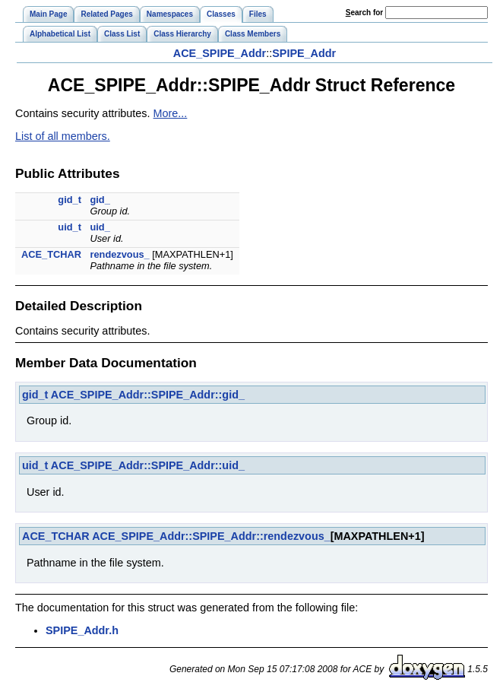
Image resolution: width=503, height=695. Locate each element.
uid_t (69, 227)
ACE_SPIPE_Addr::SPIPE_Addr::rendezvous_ (211, 536)
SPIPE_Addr (304, 53)
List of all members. (62, 136)
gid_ (99, 199)
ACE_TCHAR (51, 254)
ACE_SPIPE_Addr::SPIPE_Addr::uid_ (148, 465)
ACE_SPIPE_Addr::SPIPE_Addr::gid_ (148, 395)
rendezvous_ (119, 254)
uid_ (99, 227)
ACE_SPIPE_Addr (219, 53)
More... (170, 113)
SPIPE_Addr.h (82, 630)
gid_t (69, 199)
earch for (364, 12)
